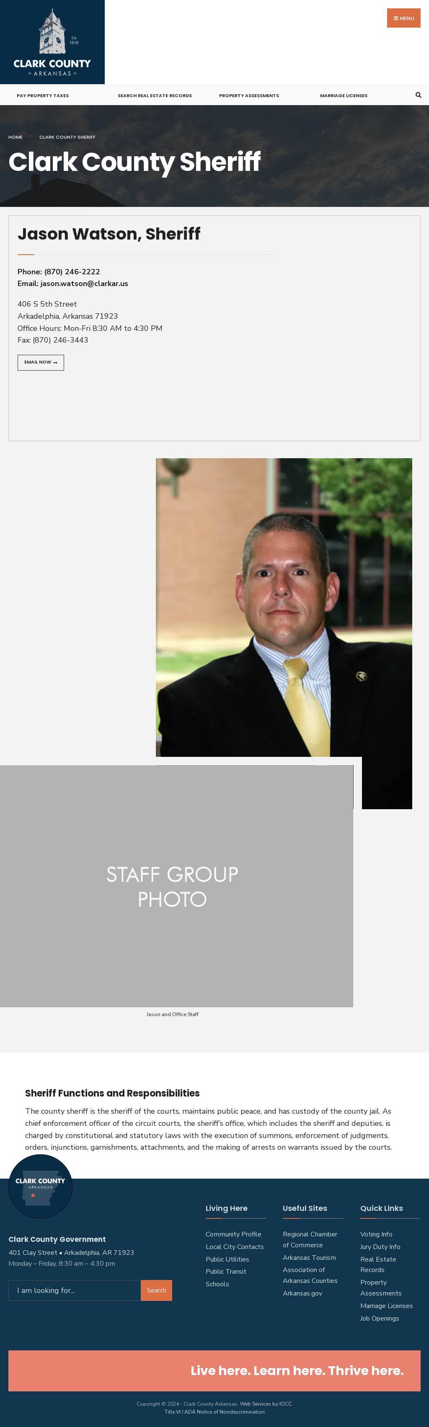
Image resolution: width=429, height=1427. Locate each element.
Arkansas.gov (302, 1291)
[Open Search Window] (417, 93)
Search (156, 1288)
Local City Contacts (235, 1244)
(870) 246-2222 (72, 270)
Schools (217, 1282)
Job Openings (379, 1316)
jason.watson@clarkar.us (84, 282)
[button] (41, 361)
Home (15, 135)
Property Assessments (249, 93)
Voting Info (376, 1232)
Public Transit (226, 1270)
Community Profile (233, 1232)
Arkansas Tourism (309, 1255)
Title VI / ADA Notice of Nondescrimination (215, 1410)
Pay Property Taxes (43, 93)
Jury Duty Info (380, 1244)
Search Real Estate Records (155, 93)
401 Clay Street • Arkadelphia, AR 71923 (71, 1250)
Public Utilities (227, 1257)
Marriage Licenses (343, 93)
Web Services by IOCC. (266, 1402)
